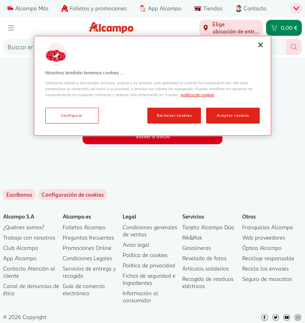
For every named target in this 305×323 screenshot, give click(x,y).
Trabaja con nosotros (29, 237)
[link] (73, 194)
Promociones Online (87, 247)
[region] (152, 85)
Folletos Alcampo (84, 227)
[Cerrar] (260, 45)
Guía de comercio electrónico (84, 289)
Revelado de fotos (204, 258)
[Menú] (11, 28)
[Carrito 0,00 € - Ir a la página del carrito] (284, 28)
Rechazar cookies (174, 115)
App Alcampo (20, 258)
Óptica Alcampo (262, 247)
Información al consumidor (140, 297)
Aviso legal (136, 244)
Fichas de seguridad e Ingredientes (149, 279)
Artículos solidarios (205, 268)
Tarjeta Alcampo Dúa (208, 227)
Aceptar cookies (233, 115)
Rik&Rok (192, 237)
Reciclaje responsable (268, 258)
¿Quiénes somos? (23, 227)
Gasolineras (196, 247)
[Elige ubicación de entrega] (231, 28)
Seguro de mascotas (267, 278)
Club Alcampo (20, 247)
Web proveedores (263, 237)
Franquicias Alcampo (267, 227)
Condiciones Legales (87, 258)
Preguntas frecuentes (88, 237)
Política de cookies (145, 254)
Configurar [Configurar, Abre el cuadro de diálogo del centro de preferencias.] (72, 115)
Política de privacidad (149, 265)
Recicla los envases (265, 268)
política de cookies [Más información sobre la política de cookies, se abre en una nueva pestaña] (197, 94)
